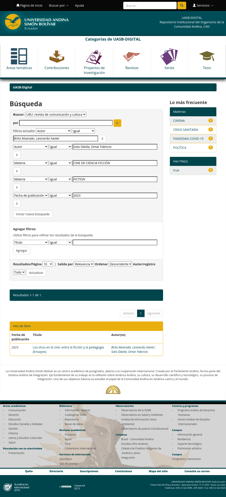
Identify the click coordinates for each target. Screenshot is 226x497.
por (15, 123)
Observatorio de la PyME (136, 410)
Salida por (65, 264)
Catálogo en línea (75, 414)
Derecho (14, 414)
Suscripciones (89, 471)
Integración (128, 457)
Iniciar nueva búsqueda (33, 214)
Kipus (68, 439)
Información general (190, 434)
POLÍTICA (179, 147)
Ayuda (79, 5)
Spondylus (65, 459)
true (176, 170)
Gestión (13, 428)
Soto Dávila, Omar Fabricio (129, 352)
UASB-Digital (22, 87)
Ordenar (101, 264)
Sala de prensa (68, 463)
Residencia (184, 439)
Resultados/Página (27, 264)
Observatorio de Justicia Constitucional (144, 428)
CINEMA (179, 120)
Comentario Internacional (80, 448)
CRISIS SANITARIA (185, 129)
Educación (15, 419)
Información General (77, 410)
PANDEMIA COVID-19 (188, 138)
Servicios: (203, 5)
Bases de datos (74, 424)
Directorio (56, 471)
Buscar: (19, 114)
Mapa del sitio (158, 471)
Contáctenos (123, 471)
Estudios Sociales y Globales (25, 424)
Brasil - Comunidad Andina (137, 439)
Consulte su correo (196, 471)
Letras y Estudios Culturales (25, 438)
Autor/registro (144, 264)
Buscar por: (58, 5)
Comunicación (17, 410)
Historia (13, 433)
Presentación (16, 453)
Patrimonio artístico (190, 448)
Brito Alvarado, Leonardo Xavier (132, 347)
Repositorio (72, 419)
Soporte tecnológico (190, 443)
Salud (12, 442)
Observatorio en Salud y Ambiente (142, 414)
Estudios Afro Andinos (134, 443)
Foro (67, 443)
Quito (29, 471)
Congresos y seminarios (186, 459)
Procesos (70, 434)
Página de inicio (29, 5)
